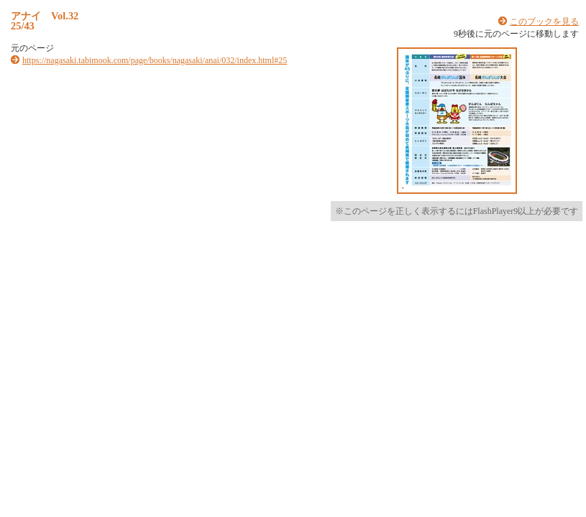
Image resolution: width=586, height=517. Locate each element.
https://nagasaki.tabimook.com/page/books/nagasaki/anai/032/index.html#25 (154, 60)
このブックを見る (544, 22)
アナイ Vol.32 (44, 16)
